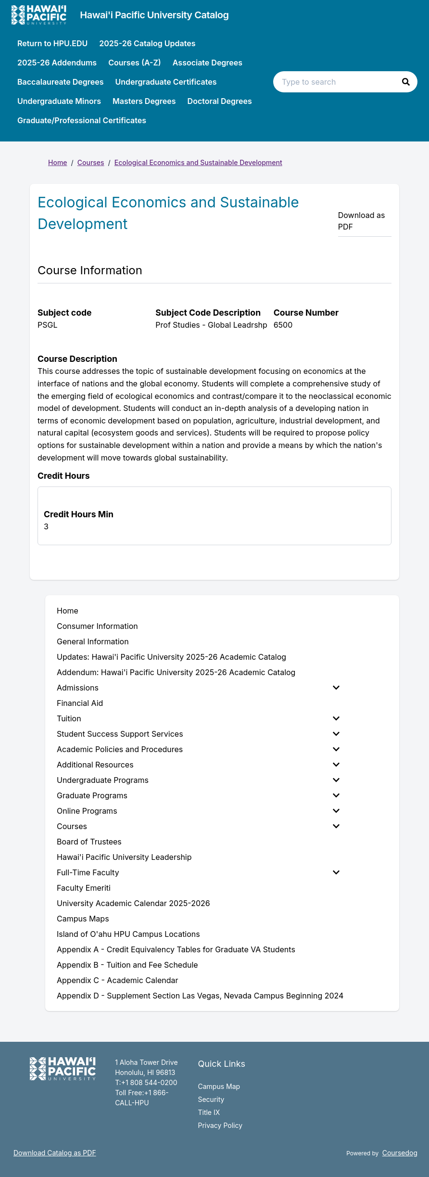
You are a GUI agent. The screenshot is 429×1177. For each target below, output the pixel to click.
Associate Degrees (207, 62)
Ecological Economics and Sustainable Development (198, 162)
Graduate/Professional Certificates (81, 120)
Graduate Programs (198, 795)
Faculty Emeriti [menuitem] (84, 888)
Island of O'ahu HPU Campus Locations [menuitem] (128, 934)
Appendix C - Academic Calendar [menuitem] (117, 980)
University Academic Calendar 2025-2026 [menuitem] (133, 903)
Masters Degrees (144, 101)
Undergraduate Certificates (165, 82)
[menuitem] (200, 687)
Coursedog (399, 1153)
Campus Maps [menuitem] (83, 918)
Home (57, 162)
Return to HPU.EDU (52, 43)
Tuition (198, 718)
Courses (90, 162)
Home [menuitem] (67, 610)
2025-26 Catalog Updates (147, 43)
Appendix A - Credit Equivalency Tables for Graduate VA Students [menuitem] (176, 949)
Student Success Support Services (198, 734)
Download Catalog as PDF (54, 1153)
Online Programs (198, 811)
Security (211, 1099)
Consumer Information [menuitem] (97, 626)
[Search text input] (345, 81)
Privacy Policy (220, 1125)
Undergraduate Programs (198, 780)
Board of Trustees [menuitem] (89, 841)
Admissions (198, 687)
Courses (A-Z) (134, 62)
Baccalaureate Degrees (60, 82)
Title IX (209, 1112)
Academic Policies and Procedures (198, 749)
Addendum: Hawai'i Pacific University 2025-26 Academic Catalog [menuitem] (176, 672)
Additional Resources (198, 764)
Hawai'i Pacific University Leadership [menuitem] (124, 857)
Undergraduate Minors (59, 101)
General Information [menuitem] (93, 641)
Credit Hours (64, 476)
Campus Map (219, 1086)
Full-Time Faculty (198, 872)
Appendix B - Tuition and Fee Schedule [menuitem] (127, 965)
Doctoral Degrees (220, 101)
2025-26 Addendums (57, 62)
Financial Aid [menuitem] (80, 703)
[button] (406, 82)
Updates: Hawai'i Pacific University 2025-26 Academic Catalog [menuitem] (171, 657)
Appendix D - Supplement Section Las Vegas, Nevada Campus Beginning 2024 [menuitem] (200, 995)
